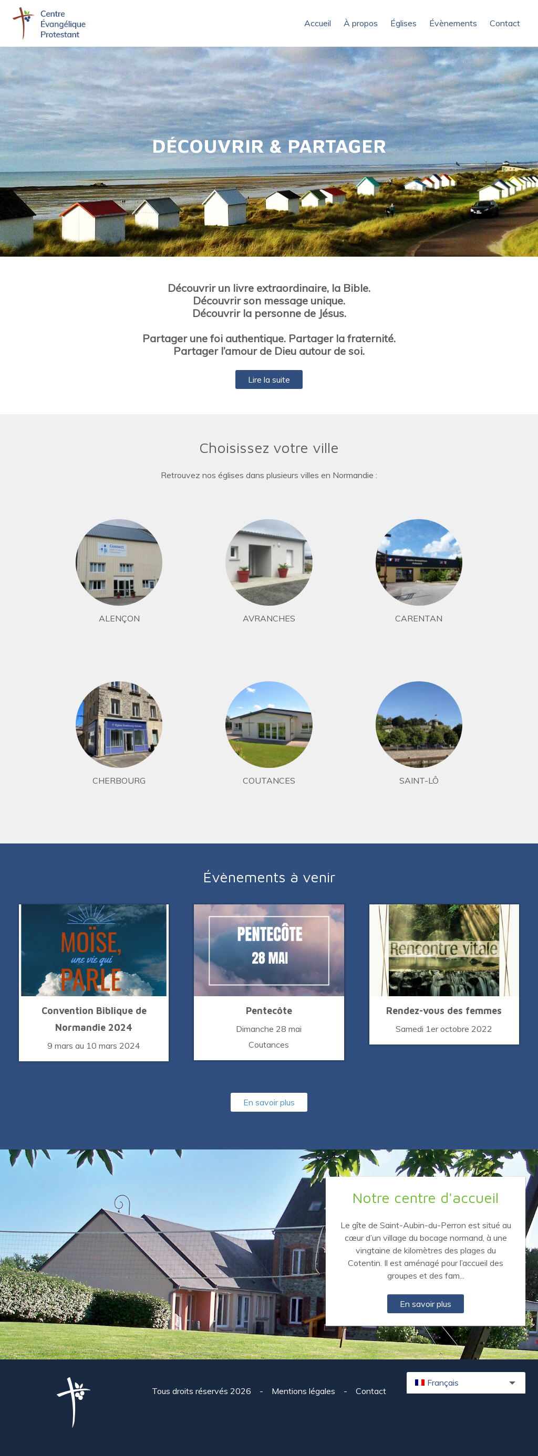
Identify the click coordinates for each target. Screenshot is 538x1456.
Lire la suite (269, 379)
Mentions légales (304, 1391)
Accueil (317, 23)
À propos (361, 23)
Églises (403, 23)
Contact (505, 23)
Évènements (453, 23)
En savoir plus (269, 1102)
